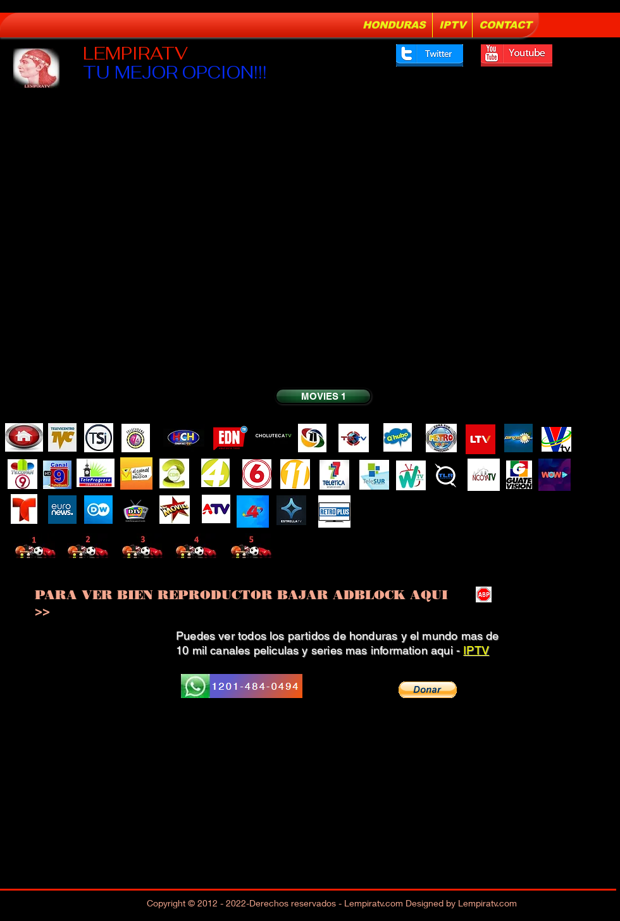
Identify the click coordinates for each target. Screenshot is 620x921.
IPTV (476, 650)
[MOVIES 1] (323, 396)
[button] (428, 690)
